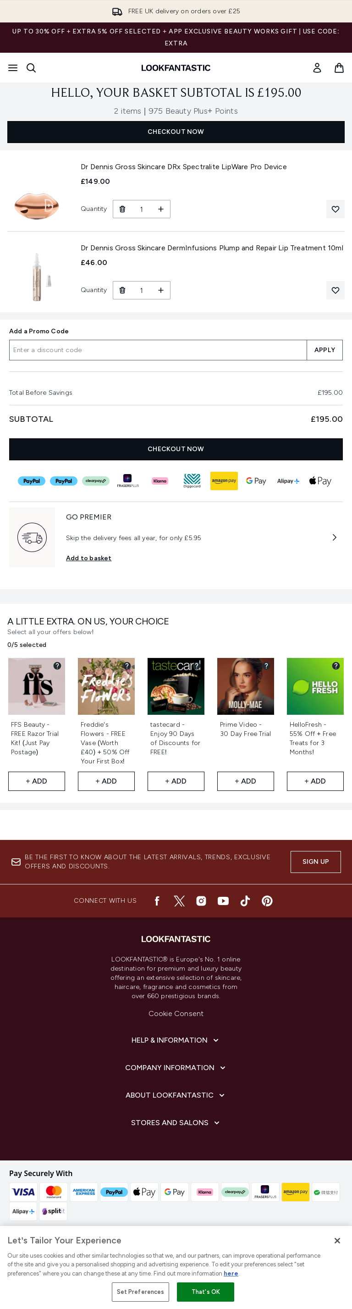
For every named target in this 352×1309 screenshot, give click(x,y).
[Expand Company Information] (176, 1067)
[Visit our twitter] (179, 900)
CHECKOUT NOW (176, 132)
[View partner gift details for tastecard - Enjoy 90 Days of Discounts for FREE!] (196, 665)
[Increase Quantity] (161, 209)
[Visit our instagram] (201, 900)
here (231, 1273)
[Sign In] (317, 68)
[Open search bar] (31, 67)
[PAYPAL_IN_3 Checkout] (64, 481)
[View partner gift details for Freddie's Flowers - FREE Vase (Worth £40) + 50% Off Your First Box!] (126, 665)
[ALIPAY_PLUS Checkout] (288, 481)
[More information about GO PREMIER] (334, 537)
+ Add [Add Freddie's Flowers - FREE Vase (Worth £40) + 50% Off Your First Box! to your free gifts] (106, 781)
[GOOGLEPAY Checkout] (256, 481)
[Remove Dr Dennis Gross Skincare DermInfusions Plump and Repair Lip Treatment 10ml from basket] (122, 290)
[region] (176, 1267)
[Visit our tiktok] (245, 900)
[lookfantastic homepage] (176, 68)
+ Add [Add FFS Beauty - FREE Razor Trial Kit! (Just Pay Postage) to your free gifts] (36, 781)
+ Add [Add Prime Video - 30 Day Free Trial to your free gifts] (245, 781)
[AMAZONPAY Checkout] (224, 481)
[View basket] (339, 67)
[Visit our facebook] (157, 900)
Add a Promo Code (39, 331)
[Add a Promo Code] (158, 350)
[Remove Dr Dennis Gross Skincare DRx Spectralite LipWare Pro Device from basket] (122, 209)
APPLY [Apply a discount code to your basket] (324, 350)
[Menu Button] (12, 67)
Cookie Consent (176, 1013)
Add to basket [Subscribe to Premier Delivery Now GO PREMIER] (89, 558)
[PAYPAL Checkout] (31, 481)
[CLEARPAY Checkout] (96, 481)
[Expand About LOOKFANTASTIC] (176, 1095)
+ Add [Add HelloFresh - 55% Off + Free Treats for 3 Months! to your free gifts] (315, 781)
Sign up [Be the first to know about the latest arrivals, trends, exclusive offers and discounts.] (315, 862)
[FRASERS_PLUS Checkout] (128, 481)
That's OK (206, 1291)
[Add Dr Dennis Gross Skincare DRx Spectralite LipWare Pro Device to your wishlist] (335, 209)
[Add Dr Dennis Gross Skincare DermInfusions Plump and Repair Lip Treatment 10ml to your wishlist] (335, 290)
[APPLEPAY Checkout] (320, 481)
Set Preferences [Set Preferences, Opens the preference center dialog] (141, 1291)
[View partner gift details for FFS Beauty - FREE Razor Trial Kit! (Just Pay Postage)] (57, 665)
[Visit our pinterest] (267, 900)
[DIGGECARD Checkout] (192, 481)
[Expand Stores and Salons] (176, 1122)
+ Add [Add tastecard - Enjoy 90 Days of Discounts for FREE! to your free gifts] (176, 781)
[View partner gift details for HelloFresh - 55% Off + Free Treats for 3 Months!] (335, 665)
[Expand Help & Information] (176, 1040)
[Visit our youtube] (223, 900)
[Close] (337, 1241)
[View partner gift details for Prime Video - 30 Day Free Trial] (266, 665)
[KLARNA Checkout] (160, 481)
